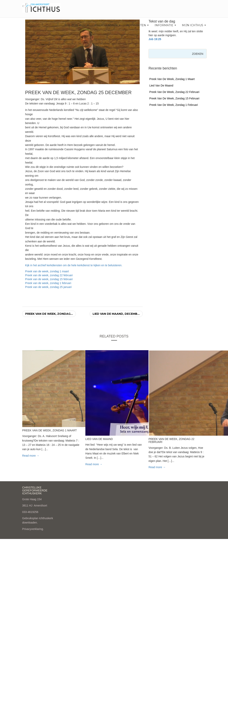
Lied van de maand (161, 85)
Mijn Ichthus (194, 25)
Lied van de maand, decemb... (116, 314)
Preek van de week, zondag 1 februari (48, 283)
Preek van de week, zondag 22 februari (49, 275)
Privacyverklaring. (33, 529)
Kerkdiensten (107, 25)
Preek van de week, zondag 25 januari (48, 287)
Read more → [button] (30, 455)
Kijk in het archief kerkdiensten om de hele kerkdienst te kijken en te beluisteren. (73, 265)
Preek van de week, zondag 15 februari (49, 279)
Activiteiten (137, 25)
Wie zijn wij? (76, 25)
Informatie (165, 25)
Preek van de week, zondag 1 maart (47, 271)
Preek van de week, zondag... (49, 314)
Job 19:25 (154, 39)
